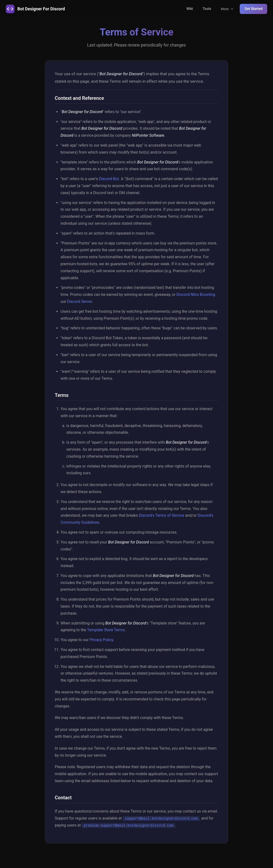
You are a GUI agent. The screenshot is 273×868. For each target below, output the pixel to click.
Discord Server (79, 301)
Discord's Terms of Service (161, 515)
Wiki (189, 9)
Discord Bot (109, 178)
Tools (207, 9)
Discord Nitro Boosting (196, 294)
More (227, 9)
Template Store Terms (106, 630)
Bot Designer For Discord (35, 9)
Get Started (253, 9)
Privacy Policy (101, 639)
